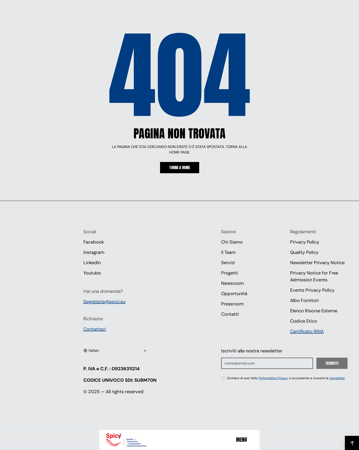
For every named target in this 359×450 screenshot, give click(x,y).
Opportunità (234, 293)
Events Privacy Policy (312, 290)
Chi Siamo (232, 242)
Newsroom (232, 283)
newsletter (337, 378)
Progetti (229, 273)
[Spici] (132, 440)
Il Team (228, 252)
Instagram (93, 252)
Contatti (230, 314)
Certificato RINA (307, 331)
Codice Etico (303, 321)
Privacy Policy (304, 242)
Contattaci (94, 329)
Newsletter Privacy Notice (317, 263)
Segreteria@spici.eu (104, 302)
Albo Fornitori (304, 300)
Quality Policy (304, 252)
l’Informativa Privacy (273, 378)
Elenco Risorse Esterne (313, 311)
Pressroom (232, 304)
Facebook (93, 242)
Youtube (92, 273)
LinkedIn (92, 263)
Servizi (228, 263)
